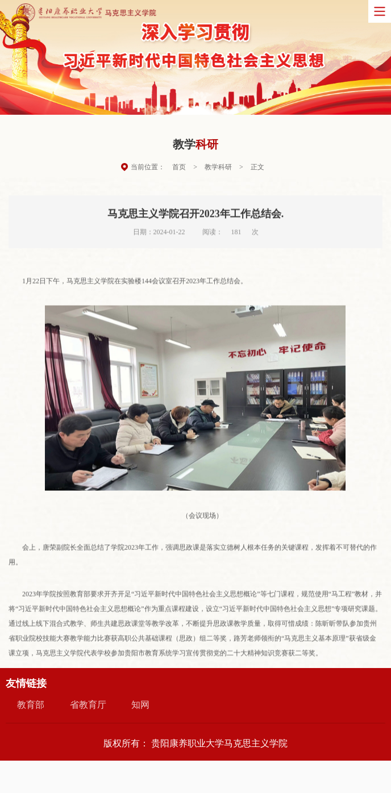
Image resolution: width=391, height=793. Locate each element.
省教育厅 (88, 704)
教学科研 (218, 168)
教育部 (30, 704)
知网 (140, 704)
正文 (257, 168)
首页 (179, 168)
